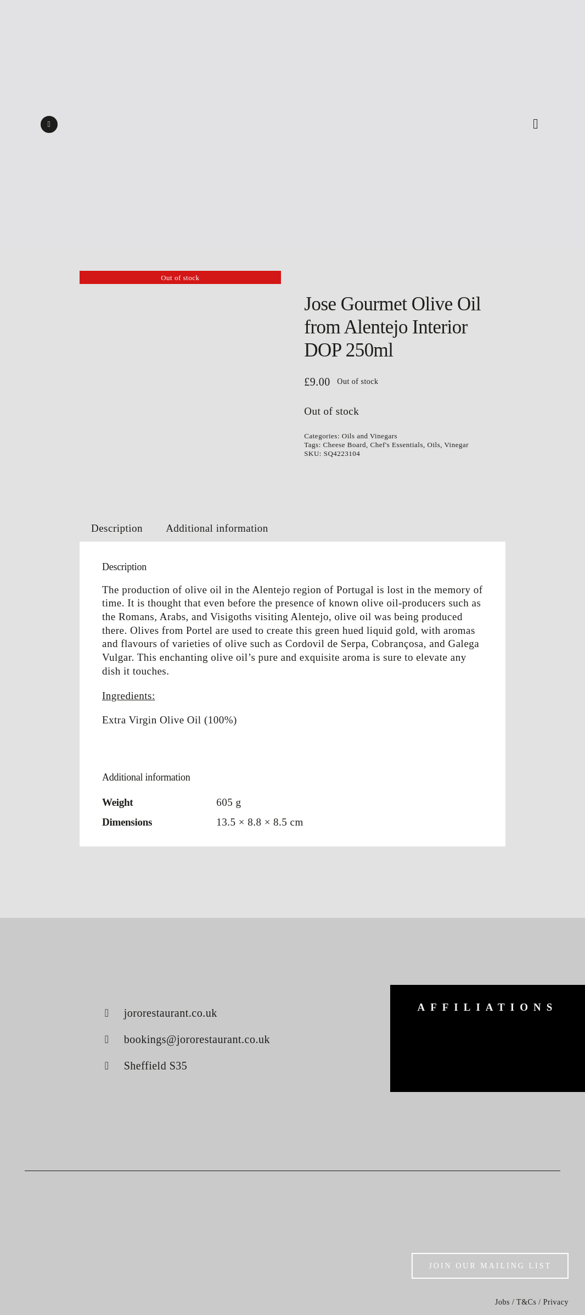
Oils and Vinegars (369, 436)
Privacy (556, 1302)
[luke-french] (487, 1051)
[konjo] (545, 1038)
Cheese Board (345, 445)
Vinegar (456, 445)
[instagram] (49, 124)
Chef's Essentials (396, 445)
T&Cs (526, 1302)
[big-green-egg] (430, 1036)
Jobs (502, 1302)
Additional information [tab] (217, 528)
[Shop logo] (292, 98)
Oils (434, 445)
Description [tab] (117, 528)
